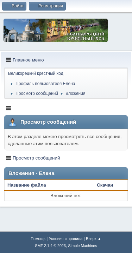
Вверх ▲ (93, 238)
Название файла (30, 185)
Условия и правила (65, 238)
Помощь (38, 238)
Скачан (105, 185)
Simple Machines (82, 246)
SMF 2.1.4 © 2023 (50, 246)
